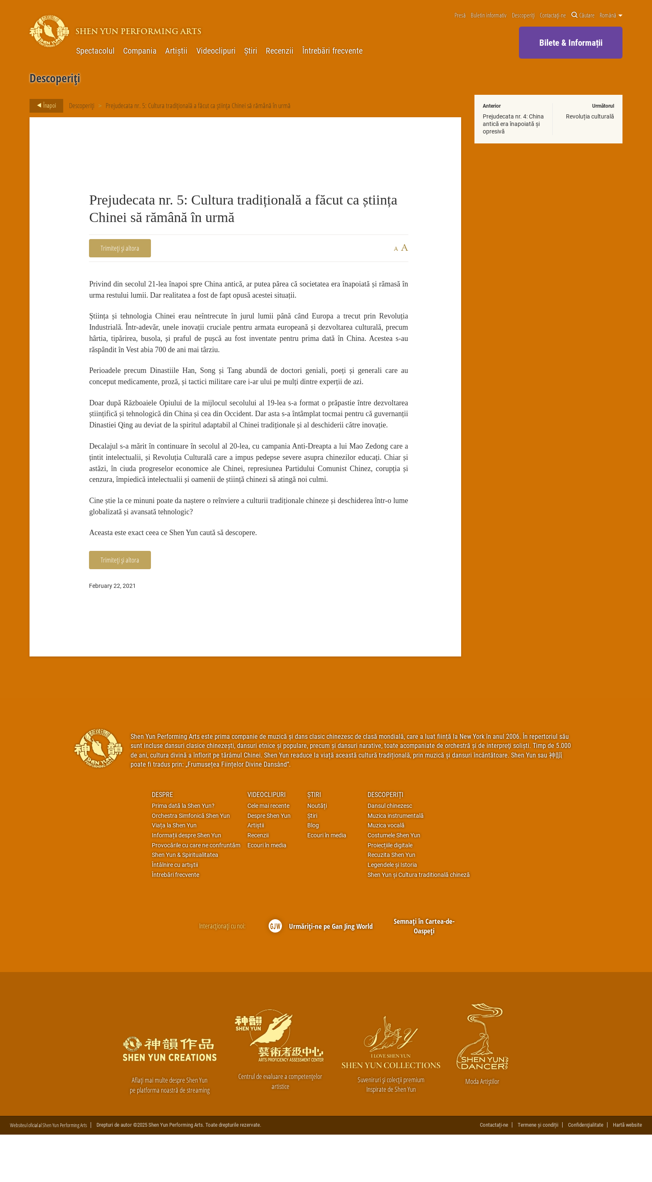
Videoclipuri (216, 50)
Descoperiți (523, 15)
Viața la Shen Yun (174, 872)
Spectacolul (95, 50)
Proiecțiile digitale (390, 892)
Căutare (583, 15)
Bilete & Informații (571, 42)
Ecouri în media (266, 892)
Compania (140, 50)
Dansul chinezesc (390, 852)
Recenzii (280, 50)
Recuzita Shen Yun (391, 902)
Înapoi (44, 106)
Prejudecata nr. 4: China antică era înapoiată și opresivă (513, 123)
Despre (162, 841)
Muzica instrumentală (396, 862)
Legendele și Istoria (392, 912)
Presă (460, 15)
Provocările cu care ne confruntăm (196, 892)
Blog (313, 872)
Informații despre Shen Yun (186, 882)
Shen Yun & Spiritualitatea (185, 902)
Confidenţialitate (585, 1172)
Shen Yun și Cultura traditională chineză (419, 921)
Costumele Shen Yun (394, 882)
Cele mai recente (268, 852)
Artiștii (176, 50)
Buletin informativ (488, 15)
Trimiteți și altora (120, 248)
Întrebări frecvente (332, 50)
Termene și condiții (538, 1172)
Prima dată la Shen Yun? (183, 852)
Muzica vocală (386, 872)
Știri (250, 50)
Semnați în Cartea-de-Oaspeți (424, 973)
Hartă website (627, 1172)
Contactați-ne (553, 15)
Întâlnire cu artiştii (175, 912)
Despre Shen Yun (269, 862)
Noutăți (317, 852)
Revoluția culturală (590, 116)
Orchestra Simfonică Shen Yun (191, 862)
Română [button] (611, 15)
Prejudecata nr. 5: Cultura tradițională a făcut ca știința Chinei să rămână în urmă (198, 105)
